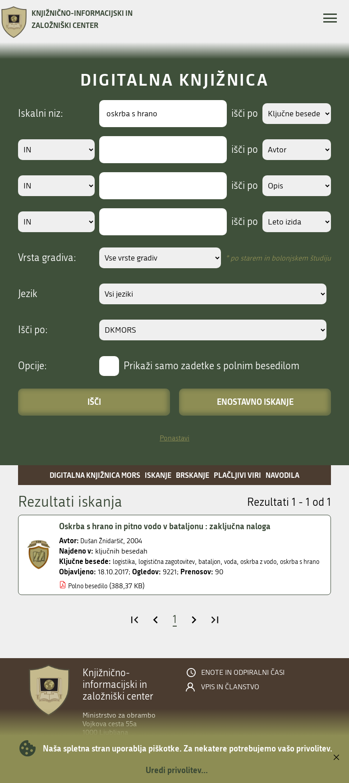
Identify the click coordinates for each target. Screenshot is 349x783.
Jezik (27, 294)
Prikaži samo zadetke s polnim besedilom (211, 366)
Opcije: (32, 366)
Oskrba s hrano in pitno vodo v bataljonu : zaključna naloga (174, 526)
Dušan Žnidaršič (105, 540)
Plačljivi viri (237, 475)
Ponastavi (174, 438)
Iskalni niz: (40, 113)
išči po (238, 113)
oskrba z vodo (280, 561)
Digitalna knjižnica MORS (95, 475)
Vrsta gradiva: (47, 258)
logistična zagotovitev (174, 561)
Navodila (282, 475)
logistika (125, 561)
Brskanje (192, 475)
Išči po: (33, 330)
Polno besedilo (91, 594)
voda (247, 561)
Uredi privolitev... (177, 770)
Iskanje (158, 475)
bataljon (223, 561)
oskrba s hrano (82, 570)
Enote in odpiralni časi (243, 681)
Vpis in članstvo (230, 695)
